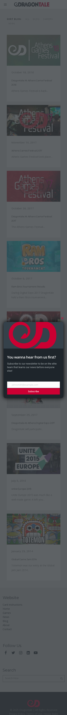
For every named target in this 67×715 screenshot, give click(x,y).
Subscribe (33, 391)
